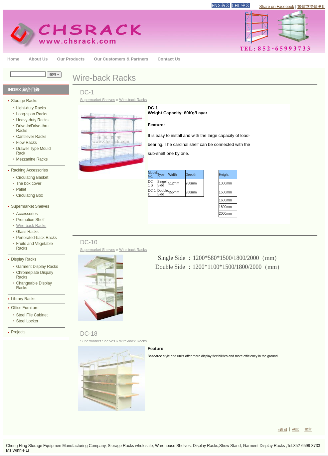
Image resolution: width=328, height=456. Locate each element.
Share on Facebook (276, 6)
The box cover (29, 183)
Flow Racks (26, 142)
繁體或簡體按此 (311, 6)
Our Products (71, 59)
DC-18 (88, 333)
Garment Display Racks (37, 266)
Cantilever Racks (31, 136)
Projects (18, 332)
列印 (295, 429)
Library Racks (23, 298)
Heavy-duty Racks (32, 120)
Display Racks (23, 259)
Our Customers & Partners (121, 59)
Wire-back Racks (31, 225)
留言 (308, 429)
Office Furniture (24, 307)
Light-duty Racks (31, 108)
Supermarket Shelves (30, 206)
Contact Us (169, 59)
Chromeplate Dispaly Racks (34, 275)
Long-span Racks (31, 114)
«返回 (282, 429)
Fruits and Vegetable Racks (34, 246)
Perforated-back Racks (36, 237)
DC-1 (87, 92)
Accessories (27, 213)
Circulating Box (29, 195)
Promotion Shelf (30, 219)
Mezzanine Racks (32, 159)
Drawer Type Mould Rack (33, 151)
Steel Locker (27, 321)
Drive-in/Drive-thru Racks (32, 128)
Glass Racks (27, 231)
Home (13, 59)
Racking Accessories (29, 170)
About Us (38, 59)
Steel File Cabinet (32, 315)
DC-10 (88, 242)
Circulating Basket (32, 177)
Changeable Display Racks (34, 285)
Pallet (21, 189)
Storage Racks (24, 100)
